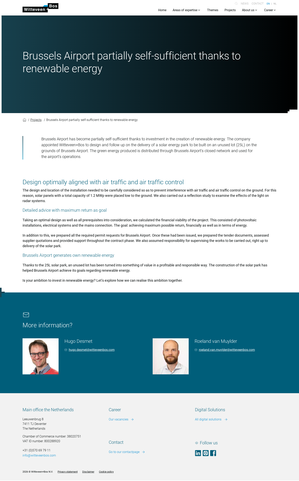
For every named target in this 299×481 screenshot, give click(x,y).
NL (275, 3)
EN (268, 3)
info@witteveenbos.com (39, 455)
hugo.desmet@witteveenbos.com (92, 350)
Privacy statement (68, 471)
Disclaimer (88, 471)
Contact (258, 3)
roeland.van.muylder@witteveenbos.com (227, 350)
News (244, 3)
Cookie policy (106, 471)
